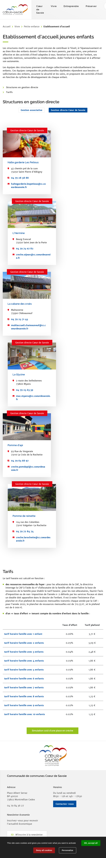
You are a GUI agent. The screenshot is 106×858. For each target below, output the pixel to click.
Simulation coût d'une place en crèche (52, 730)
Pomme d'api (15, 445)
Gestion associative (31, 110)
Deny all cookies (44, 850)
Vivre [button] (54, 6)
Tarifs (9, 92)
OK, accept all (91, 843)
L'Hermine (19, 233)
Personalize (67, 850)
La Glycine (19, 374)
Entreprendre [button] (71, 6)
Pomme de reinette (24, 515)
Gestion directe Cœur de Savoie (68, 110)
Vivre (17, 26)
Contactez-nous (65, 804)
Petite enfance (31, 26)
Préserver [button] (91, 6)
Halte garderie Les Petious (23, 162)
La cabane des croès (20, 303)
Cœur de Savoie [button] (40, 9)
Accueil (6, 26)
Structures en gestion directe (22, 87)
